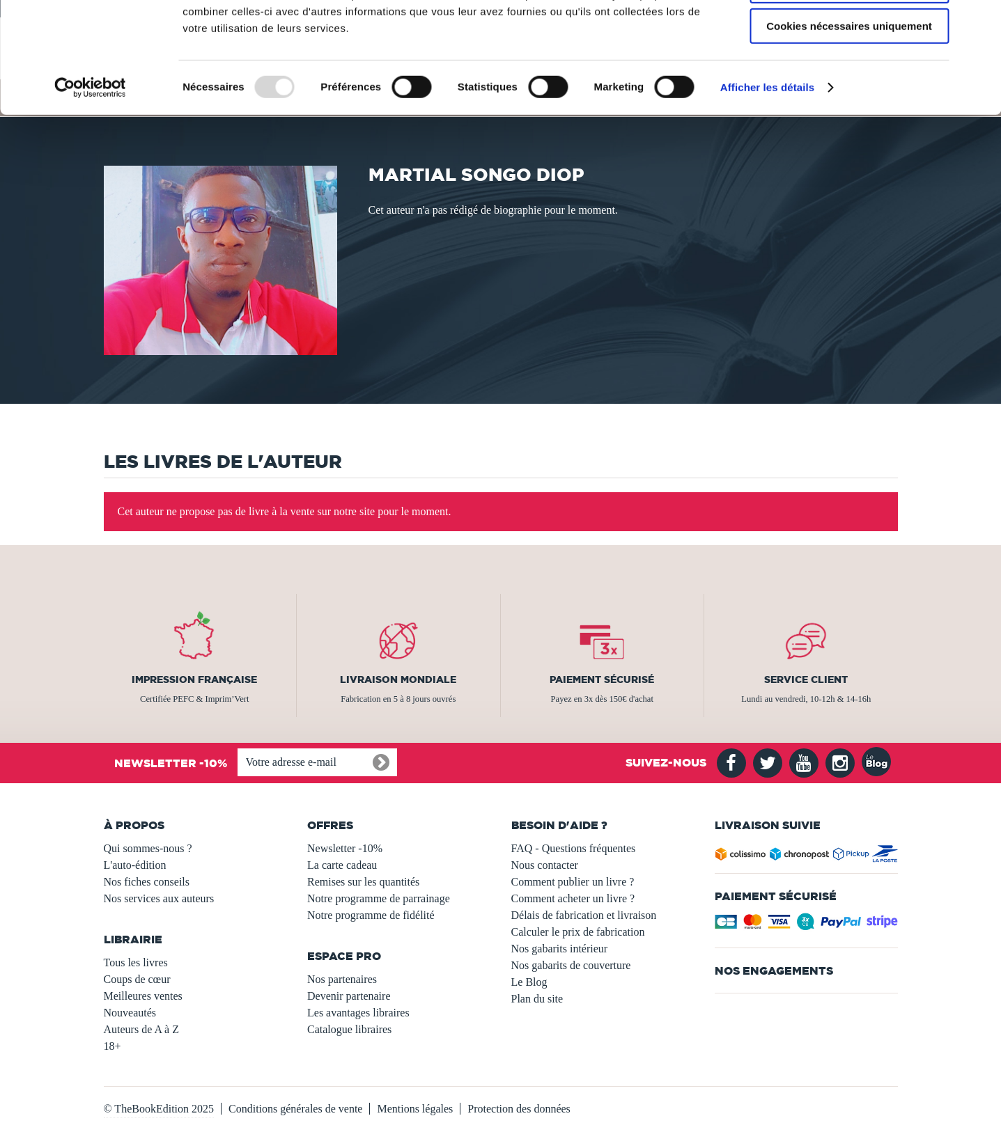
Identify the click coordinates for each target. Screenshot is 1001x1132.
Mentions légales (415, 1109)
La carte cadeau (342, 865)
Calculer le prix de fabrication (578, 932)
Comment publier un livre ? (573, 882)
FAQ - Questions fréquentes (573, 848)
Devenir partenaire (348, 996)
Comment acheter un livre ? (573, 898)
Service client (806, 679)
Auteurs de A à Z (141, 1029)
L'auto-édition (135, 865)
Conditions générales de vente (295, 1109)
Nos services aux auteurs (159, 898)
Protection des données (519, 1109)
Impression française (194, 679)
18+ (112, 1046)
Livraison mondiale (398, 679)
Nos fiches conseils (147, 882)
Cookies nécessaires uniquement (849, 116)
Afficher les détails (767, 177)
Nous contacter (544, 865)
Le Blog (529, 982)
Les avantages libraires (358, 1013)
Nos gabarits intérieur (559, 948)
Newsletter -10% (344, 848)
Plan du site (537, 999)
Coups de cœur (137, 979)
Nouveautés (130, 1013)
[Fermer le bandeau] (979, 21)
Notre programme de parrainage (378, 898)
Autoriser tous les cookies (849, 34)
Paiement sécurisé (602, 679)
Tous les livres (136, 962)
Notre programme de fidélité (371, 915)
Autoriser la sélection (849, 75)
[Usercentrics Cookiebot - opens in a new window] (90, 177)
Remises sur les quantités (363, 882)
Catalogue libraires (349, 1029)
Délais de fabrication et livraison (584, 915)
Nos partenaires (342, 979)
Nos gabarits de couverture (571, 965)
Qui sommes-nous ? (148, 848)
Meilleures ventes (143, 996)
